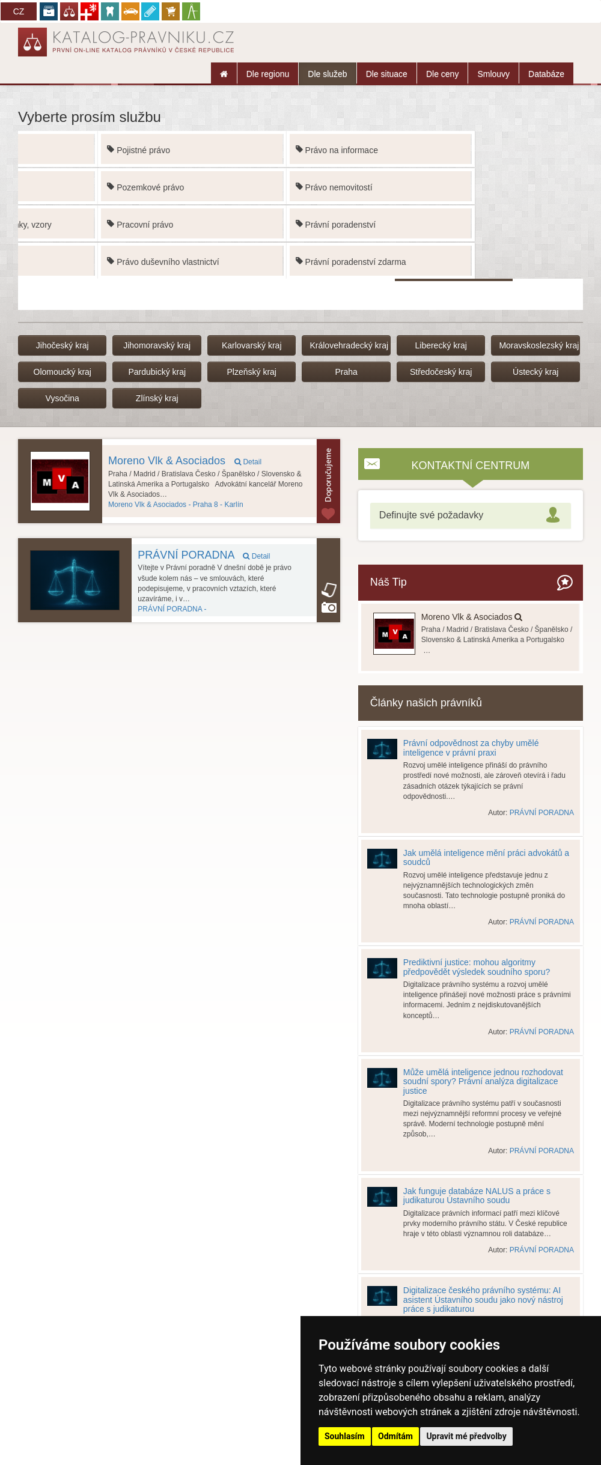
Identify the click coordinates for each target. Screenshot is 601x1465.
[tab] (470, 516)
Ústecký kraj (535, 372)
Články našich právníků (426, 703)
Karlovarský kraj (252, 345)
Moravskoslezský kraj (539, 345)
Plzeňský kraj (251, 372)
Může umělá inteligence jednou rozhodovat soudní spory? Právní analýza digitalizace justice (483, 1081)
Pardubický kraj (157, 372)
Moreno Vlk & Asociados (184, 461)
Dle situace (386, 74)
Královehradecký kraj (349, 345)
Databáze (546, 74)
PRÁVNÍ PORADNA (204, 555)
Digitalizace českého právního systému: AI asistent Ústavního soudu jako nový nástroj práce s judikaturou (483, 1299)
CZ (19, 11)
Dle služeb (327, 74)
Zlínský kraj (157, 398)
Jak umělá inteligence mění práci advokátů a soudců (486, 857)
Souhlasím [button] (345, 1436)
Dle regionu (268, 74)
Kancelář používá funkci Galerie (329, 607)
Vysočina (62, 398)
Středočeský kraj (441, 372)
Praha (346, 372)
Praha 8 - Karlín (175, 504)
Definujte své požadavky (431, 515)
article (329, 590)
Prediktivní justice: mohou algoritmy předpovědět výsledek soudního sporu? (476, 966)
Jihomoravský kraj (157, 345)
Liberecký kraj (440, 345)
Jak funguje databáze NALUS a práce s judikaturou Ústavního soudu (477, 1195)
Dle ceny (442, 74)
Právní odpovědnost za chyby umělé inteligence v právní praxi (471, 747)
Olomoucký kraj (62, 372)
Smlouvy (493, 74)
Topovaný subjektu (328, 481)
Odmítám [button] (395, 1436)
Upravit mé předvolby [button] (466, 1436)
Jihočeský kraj (62, 345)
